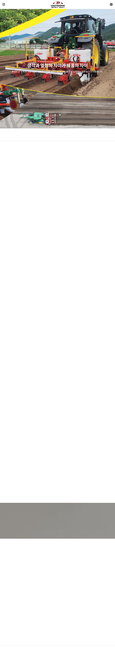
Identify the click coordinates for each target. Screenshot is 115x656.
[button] (55, 114)
